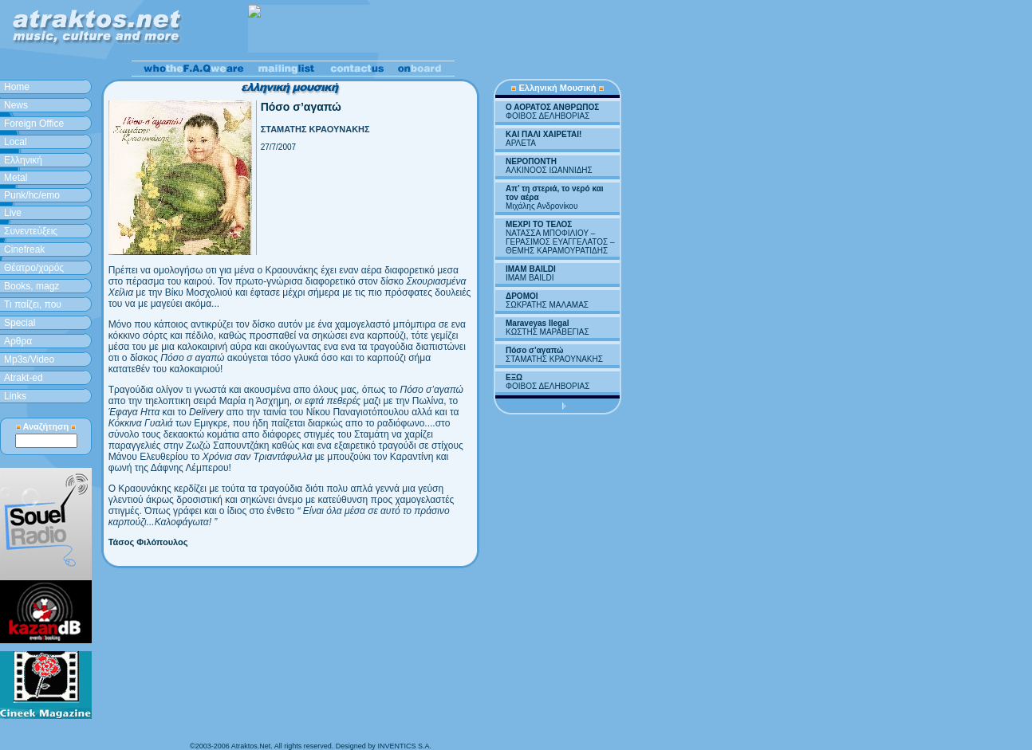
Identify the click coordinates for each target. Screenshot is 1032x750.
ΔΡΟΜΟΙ (522, 296)
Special (19, 322)
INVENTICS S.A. (404, 746)
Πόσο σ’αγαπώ (534, 350)
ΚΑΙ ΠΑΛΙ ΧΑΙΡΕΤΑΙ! (543, 134)
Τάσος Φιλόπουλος (148, 542)
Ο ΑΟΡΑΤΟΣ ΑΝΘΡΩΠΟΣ (552, 107)
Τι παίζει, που (32, 304)
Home (17, 86)
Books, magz (31, 286)
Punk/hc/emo (32, 195)
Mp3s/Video (29, 359)
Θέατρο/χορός (34, 267)
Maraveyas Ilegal (537, 323)
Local (15, 141)
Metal (15, 177)
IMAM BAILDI (531, 269)
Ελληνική (23, 160)
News (16, 105)
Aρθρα (18, 341)
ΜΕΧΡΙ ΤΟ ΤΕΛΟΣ (539, 224)
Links (15, 396)
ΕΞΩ (514, 377)
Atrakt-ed (23, 377)
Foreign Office (34, 123)
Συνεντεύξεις (30, 231)
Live (13, 212)
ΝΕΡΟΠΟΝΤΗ (531, 161)
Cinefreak (24, 249)
